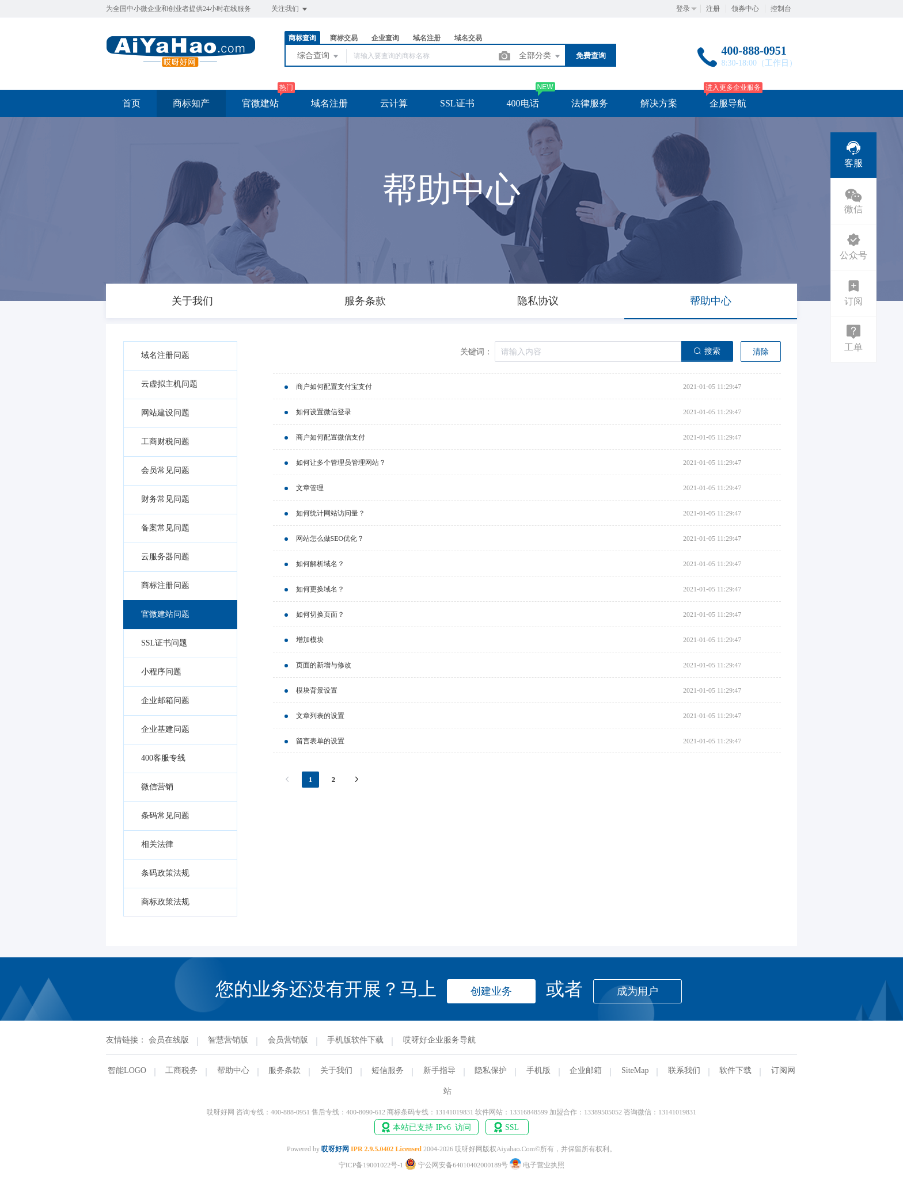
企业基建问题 (165, 729)
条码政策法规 (165, 873)
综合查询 (318, 56)
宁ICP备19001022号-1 (371, 1165)
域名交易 (468, 38)
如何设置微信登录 (323, 412)
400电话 (523, 103)
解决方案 (658, 103)
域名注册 (427, 38)
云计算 (394, 103)
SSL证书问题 (164, 643)
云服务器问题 (165, 556)
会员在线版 (169, 1040)
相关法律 (157, 844)
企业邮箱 (586, 1070)
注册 (713, 9)
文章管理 (310, 488)
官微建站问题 (165, 614)
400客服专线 (163, 758)
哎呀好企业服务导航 (439, 1040)
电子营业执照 (537, 1165)
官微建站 (260, 103)
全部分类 (540, 56)
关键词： (476, 351)
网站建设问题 (165, 412)
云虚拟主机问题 (169, 384)
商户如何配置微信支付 (330, 437)
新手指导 (439, 1070)
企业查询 (385, 38)
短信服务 (387, 1070)
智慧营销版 (228, 1040)
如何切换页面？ (320, 614)
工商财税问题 (165, 441)
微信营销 (157, 786)
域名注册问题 (165, 355)
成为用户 (637, 991)
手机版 (538, 1070)
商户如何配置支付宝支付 (334, 387)
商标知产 (191, 103)
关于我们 (336, 1070)
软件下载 (735, 1070)
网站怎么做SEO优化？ (330, 538)
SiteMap (634, 1070)
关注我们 (290, 9)
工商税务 (181, 1070)
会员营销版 (288, 1040)
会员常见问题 (165, 470)
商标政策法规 (165, 902)
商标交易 (344, 38)
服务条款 (284, 1070)
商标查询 (302, 38)
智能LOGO (127, 1070)
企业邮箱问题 (165, 700)
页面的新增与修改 (323, 665)
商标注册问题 (165, 585)
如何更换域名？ (320, 589)
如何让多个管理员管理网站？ (341, 463)
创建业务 (491, 991)
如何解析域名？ (320, 564)
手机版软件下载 (355, 1040)
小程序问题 (161, 671)
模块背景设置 (316, 690)
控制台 (781, 9)
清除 (761, 351)
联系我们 (684, 1070)
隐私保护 (491, 1070)
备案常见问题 (165, 528)
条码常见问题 (165, 815)
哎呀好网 (335, 1149)
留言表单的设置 (320, 741)
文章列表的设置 (320, 716)
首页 (131, 103)
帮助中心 (233, 1070)
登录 (683, 9)
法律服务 (589, 103)
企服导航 (727, 103)
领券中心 (745, 9)
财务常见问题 (165, 499)
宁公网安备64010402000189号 (457, 1165)
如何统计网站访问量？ (330, 513)
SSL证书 (457, 103)
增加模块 (310, 640)
